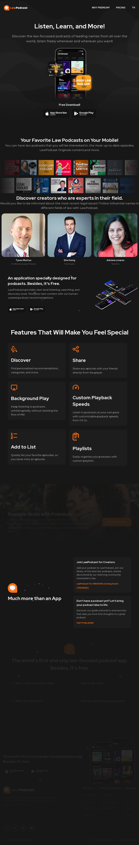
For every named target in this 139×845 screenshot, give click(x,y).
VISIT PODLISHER (85, 623)
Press (127, 808)
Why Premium (90, 795)
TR (133, 7)
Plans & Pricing (90, 808)
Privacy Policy (127, 839)
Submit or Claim (108, 795)
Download (88, 814)
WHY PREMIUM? (101, 7)
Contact (128, 814)
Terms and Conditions (103, 839)
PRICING (121, 7)
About (127, 795)
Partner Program (108, 801)
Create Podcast (108, 808)
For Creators (89, 801)
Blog (126, 801)
